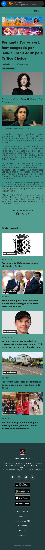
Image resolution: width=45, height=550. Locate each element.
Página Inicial (22, 511)
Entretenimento (8, 68)
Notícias (22, 530)
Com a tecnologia (22, 545)
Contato (22, 535)
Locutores (22, 526)
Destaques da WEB (22, 521)
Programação (22, 516)
